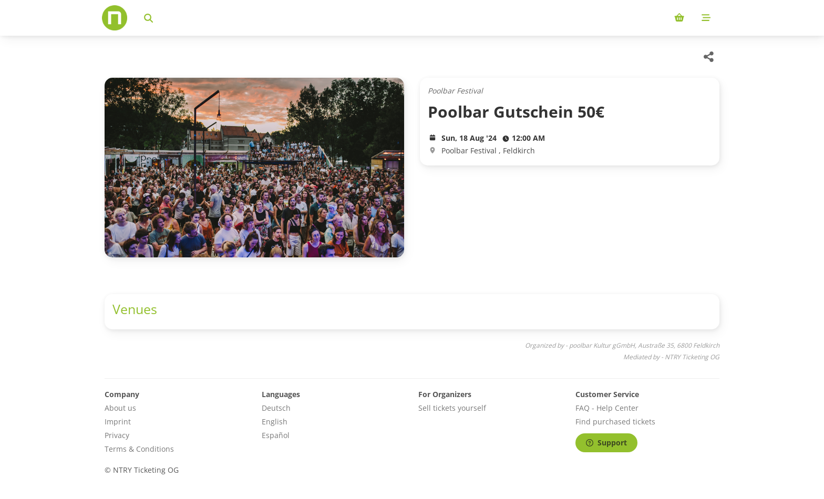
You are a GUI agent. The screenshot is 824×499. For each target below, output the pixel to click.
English (274, 422)
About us (120, 408)
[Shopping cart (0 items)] (679, 18)
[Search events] (148, 18)
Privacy (117, 435)
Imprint (118, 422)
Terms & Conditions (139, 449)
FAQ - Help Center (606, 408)
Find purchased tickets (615, 422)
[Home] (114, 18)
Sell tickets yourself (452, 408)
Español (276, 435)
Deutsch (276, 408)
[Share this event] (708, 56)
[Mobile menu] (706, 18)
